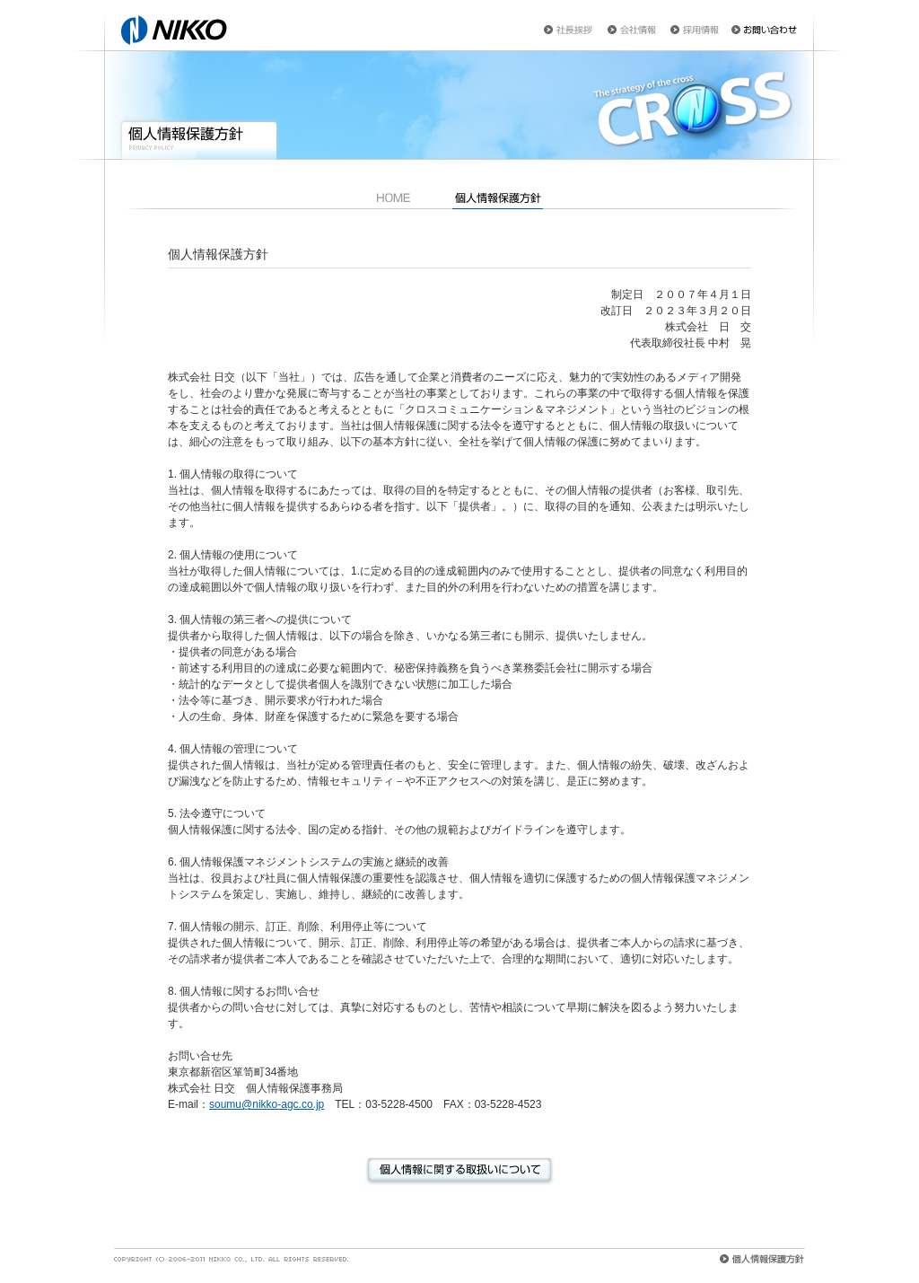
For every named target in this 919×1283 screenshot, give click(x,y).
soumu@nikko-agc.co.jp (266, 1104)
